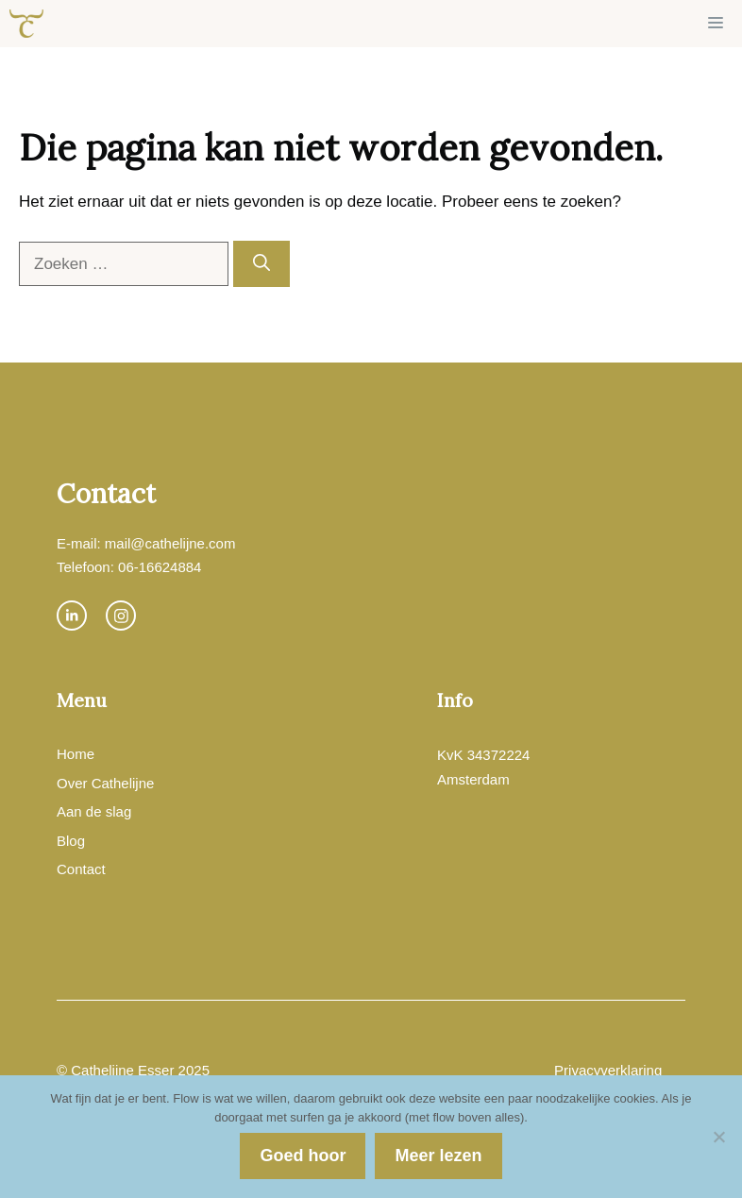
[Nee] (718, 1136)
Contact (81, 869)
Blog (71, 841)
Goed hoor (303, 1155)
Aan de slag (94, 811)
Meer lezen (438, 1155)
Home (75, 754)
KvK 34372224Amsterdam (483, 767)
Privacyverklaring (608, 1070)
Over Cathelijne (105, 783)
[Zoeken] (261, 264)
